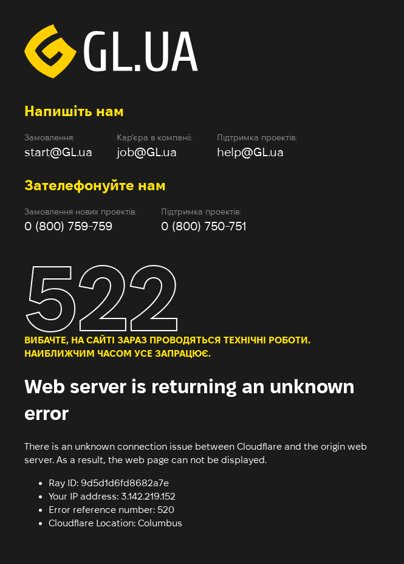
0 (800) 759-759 (68, 226)
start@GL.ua (58, 152)
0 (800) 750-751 (204, 226)
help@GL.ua (250, 152)
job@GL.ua (147, 152)
